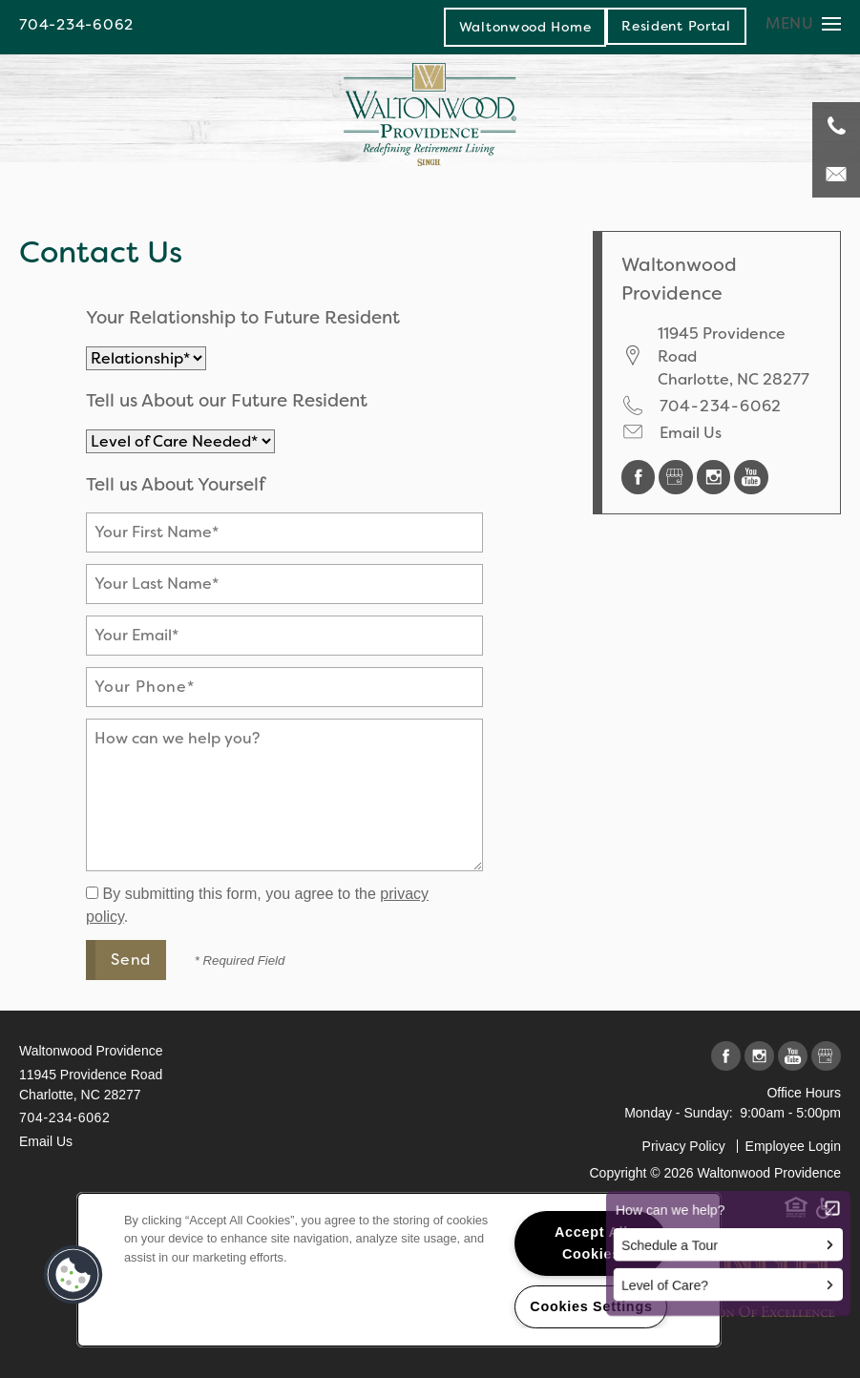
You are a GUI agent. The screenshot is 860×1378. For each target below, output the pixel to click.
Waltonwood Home (525, 26)
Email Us (691, 433)
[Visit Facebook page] (640, 476)
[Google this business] (678, 476)
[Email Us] (836, 174)
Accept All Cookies (591, 1243)
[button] (676, 25)
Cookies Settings (591, 1306)
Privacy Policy (683, 1146)
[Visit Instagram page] (716, 476)
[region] (399, 1269)
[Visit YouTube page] (751, 476)
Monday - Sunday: (678, 1112)
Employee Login (793, 1146)
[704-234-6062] (836, 126)
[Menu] (803, 23)
